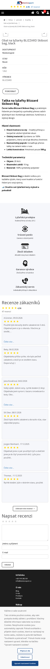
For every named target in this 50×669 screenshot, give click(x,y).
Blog (17, 591)
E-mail (5, 552)
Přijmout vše (25, 651)
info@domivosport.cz (23, 581)
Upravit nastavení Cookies (25, 663)
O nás (18, 593)
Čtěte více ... (9, 341)
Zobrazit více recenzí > (25, 508)
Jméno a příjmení (10, 543)
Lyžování (19, 20)
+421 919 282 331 (22, 578)
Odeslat (7, 565)
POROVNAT (10, 91)
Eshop (11, 20)
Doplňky (28, 20)
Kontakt (19, 598)
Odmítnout (25, 657)
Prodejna (19, 596)
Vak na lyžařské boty (10, 23)
